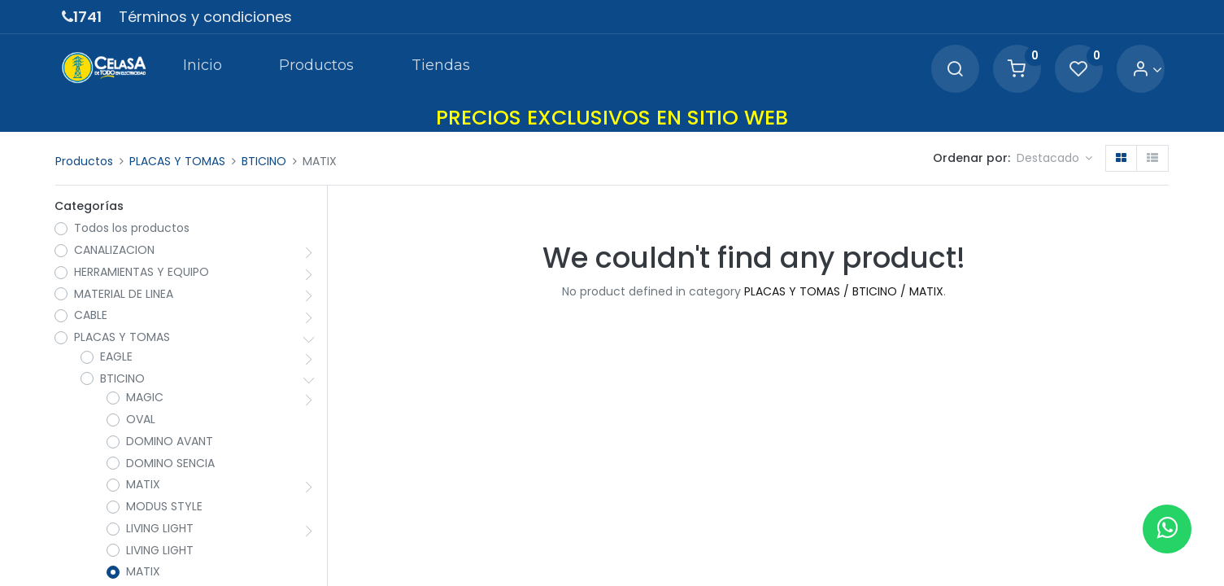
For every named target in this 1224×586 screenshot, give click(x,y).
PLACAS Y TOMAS (177, 161)
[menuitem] (202, 68)
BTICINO (264, 161)
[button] (1055, 159)
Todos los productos (132, 229)
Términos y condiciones (205, 17)
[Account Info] (1146, 69)
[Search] (954, 69)
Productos (84, 161)
